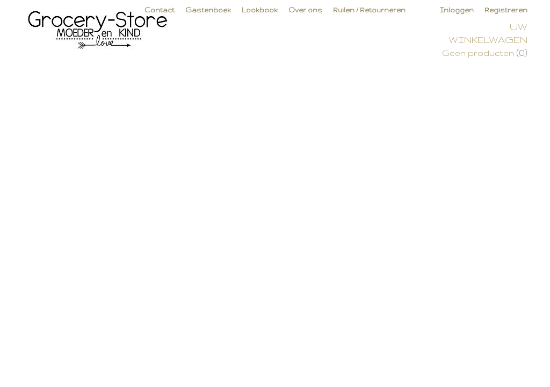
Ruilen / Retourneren (369, 9)
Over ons (305, 9)
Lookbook (260, 9)
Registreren (505, 9)
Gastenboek (208, 9)
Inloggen (457, 9)
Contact (159, 9)
